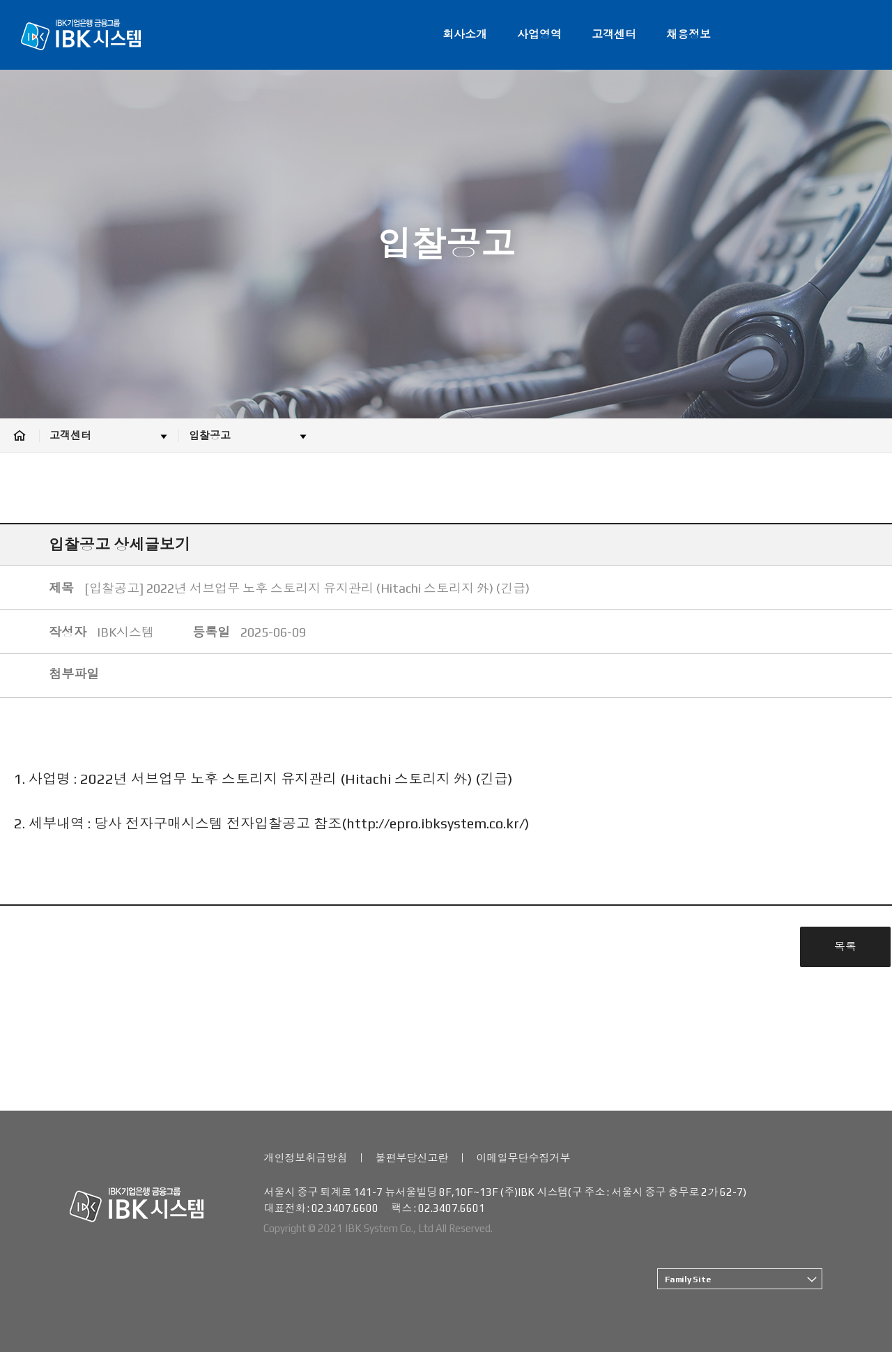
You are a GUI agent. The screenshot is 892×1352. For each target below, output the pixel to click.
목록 (845, 946)
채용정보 (688, 34)
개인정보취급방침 (305, 1158)
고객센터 (614, 34)
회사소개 (465, 34)
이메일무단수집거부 (523, 1158)
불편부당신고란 (411, 1158)
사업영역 (539, 34)
